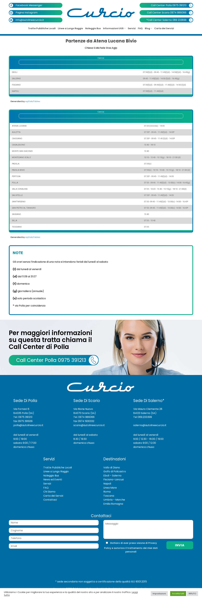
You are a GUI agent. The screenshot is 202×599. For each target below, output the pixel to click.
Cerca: (101, 60)
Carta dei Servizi (164, 28)
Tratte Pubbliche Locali (42, 28)
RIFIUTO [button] (192, 593)
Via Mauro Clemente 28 (147, 409)
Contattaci (50, 500)
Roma (107, 491)
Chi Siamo (49, 491)
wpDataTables (32, 101)
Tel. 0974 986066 (84, 417)
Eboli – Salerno (112, 475)
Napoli (107, 483)
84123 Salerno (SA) (144, 413)
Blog (148, 28)
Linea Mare (110, 488)
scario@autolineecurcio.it (89, 425)
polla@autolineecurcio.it (28, 425)
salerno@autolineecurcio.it (149, 425)
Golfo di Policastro (114, 471)
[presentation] (124, 560)
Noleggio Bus (93, 28)
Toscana (108, 496)
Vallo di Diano (111, 467)
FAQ (140, 28)
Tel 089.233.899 (142, 417)
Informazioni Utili (114, 28)
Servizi (132, 28)
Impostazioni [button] (159, 593)
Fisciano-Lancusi (113, 479)
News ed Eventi (52, 479)
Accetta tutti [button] (178, 593)
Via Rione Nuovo (83, 409)
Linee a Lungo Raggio (70, 28)
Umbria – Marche (114, 500)
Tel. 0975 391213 (22, 417)
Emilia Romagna (113, 504)
